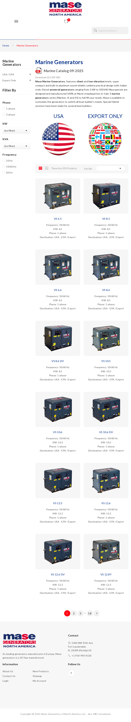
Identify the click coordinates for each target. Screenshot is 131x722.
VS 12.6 (106, 503)
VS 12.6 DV (58, 574)
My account (39, 680)
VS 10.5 (106, 361)
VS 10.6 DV (106, 432)
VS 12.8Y (106, 574)
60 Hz (9, 172)
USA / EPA (8, 74)
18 (90, 613)
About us (8, 671)
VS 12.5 (57, 503)
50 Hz (9, 160)
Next (96, 613)
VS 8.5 (106, 218)
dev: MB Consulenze (99, 713)
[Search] (110, 30)
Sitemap (37, 676)
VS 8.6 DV (58, 361)
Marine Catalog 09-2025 (64, 71)
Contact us (9, 676)
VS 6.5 (58, 218)
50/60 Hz (11, 166)
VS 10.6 (57, 432)
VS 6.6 (58, 289)
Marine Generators (12, 62)
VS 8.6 (106, 289)
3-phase (10, 114)
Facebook (71, 673)
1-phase (10, 108)
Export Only (9, 80)
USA (58, 116)
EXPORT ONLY (105, 116)
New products (41, 671)
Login (6, 680)
